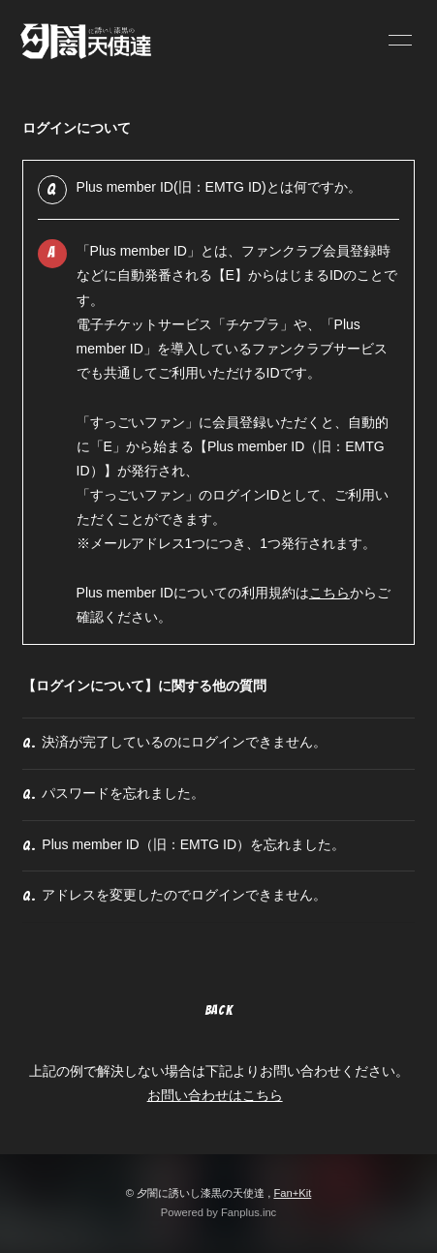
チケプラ (253, 324)
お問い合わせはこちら (215, 1095)
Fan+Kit (292, 1193)
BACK (219, 1010)
